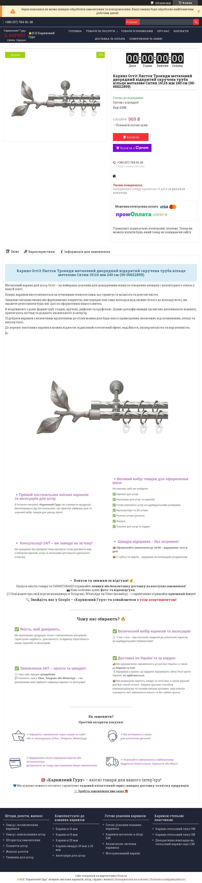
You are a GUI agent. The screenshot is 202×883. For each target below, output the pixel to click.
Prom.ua (122, 875)
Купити (133, 137)
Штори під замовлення (23, 840)
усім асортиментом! (157, 599)
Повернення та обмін (145, 38)
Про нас (163, 31)
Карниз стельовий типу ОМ (175, 829)
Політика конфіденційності (167, 879)
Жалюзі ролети (17, 851)
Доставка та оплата (110, 38)
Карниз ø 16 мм (67, 829)
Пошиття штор (17, 846)
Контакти (181, 31)
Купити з (134, 148)
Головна (75, 31)
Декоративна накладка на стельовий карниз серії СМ (175, 842)
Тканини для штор (20, 857)
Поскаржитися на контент (131, 879)
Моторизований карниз (123, 853)
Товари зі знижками (137, 31)
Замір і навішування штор (25, 834)
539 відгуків (163, 2)
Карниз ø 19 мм (67, 834)
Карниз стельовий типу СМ (175, 834)
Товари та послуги (100, 31)
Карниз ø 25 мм (67, 840)
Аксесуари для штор (70, 855)
